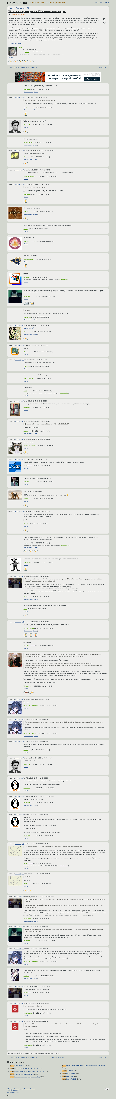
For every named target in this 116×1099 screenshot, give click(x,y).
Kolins (25, 391)
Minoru (21, 47)
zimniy (25, 229)
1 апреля (14, 14)
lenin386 (26, 481)
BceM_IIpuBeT (28, 176)
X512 (25, 465)
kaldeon (26, 317)
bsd (19, 14)
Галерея (40, 3)
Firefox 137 (102, 67)
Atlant (25, 107)
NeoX (25, 609)
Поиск (62, 3)
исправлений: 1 (64, 279)
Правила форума (18, 1088)
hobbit (27, 52)
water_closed (28, 378)
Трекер (57, 3)
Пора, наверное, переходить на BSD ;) (27, 1077)
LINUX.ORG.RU (17, 3)
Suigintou (26, 976)
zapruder (26, 431)
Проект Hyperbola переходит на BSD (26, 1068)
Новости (33, 3)
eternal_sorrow (28, 705)
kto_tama (26, 645)
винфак (23, 14)
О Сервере (10, 1088)
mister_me (27, 124)
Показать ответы (28, 92)
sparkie (26, 498)
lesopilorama (28, 1013)
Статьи (45, 3)
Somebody (27, 445)
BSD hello (69, 1076)
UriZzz (26, 366)
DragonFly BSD (71, 1079)
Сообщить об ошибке (12, 1090)
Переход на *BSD (20, 1065)
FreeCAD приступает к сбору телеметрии (23, 67)
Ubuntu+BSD (70, 1073)
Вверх (107, 1089)
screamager (27, 562)
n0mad (26, 596)
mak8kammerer (28, 142)
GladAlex (26, 241)
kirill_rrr (26, 211)
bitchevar (26, 157)
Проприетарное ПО (22, 8)
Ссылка (11, 57)
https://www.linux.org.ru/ (13, 1092)
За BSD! (70, 1070)
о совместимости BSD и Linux (24, 1074)
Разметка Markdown (29, 1088)
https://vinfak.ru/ (29, 328)
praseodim (27, 296)
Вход (107, 3)
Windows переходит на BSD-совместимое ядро (37, 11)
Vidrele (26, 686)
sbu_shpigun (28, 628)
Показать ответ (28, 145)
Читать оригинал (16, 43)
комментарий (19, 97)
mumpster (27, 788)
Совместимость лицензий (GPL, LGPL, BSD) (29, 1071)
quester (26, 543)
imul (25, 331)
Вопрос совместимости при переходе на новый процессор (85, 1065)
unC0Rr (26, 351)
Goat (25, 89)
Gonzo (26, 259)
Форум (51, 3)
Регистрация (99, 3)
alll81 (25, 277)
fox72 (25, 523)
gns (25, 407)
